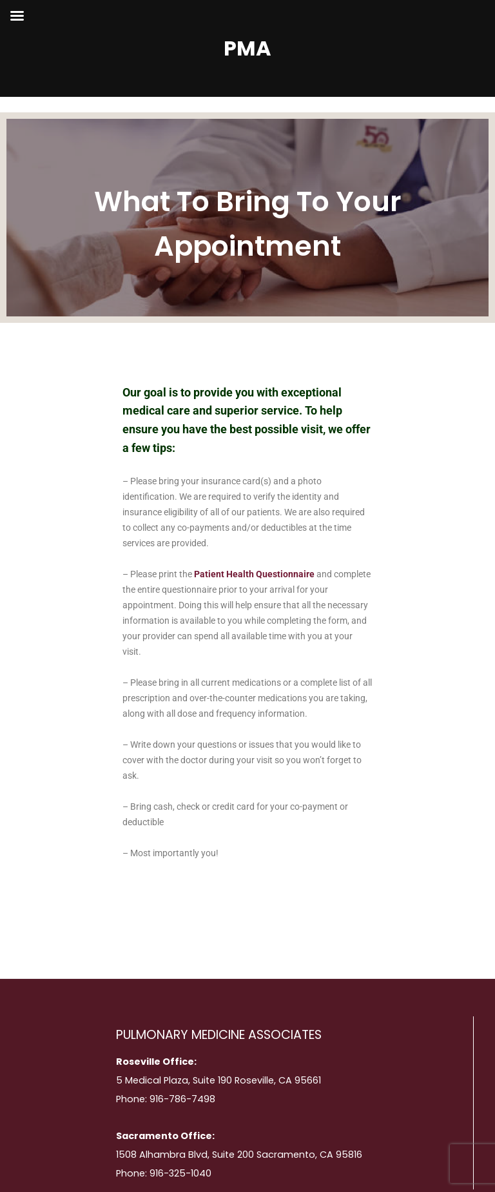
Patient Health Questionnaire (254, 574)
